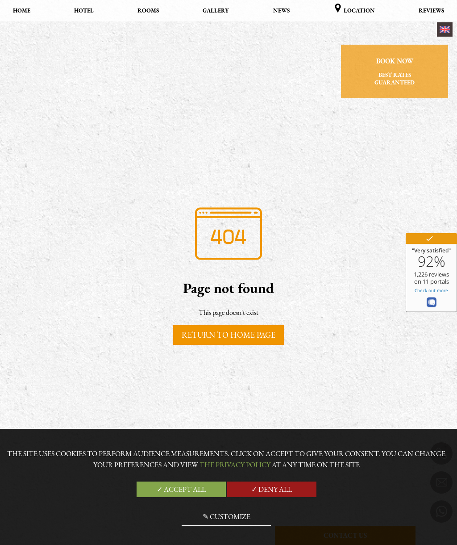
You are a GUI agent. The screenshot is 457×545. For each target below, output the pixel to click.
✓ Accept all (181, 489)
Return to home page (228, 335)
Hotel (84, 10)
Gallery (216, 10)
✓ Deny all (271, 489)
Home (21, 10)
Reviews (431, 10)
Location (354, 9)
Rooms (148, 10)
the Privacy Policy (234, 465)
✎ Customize (226, 516)
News (281, 10)
